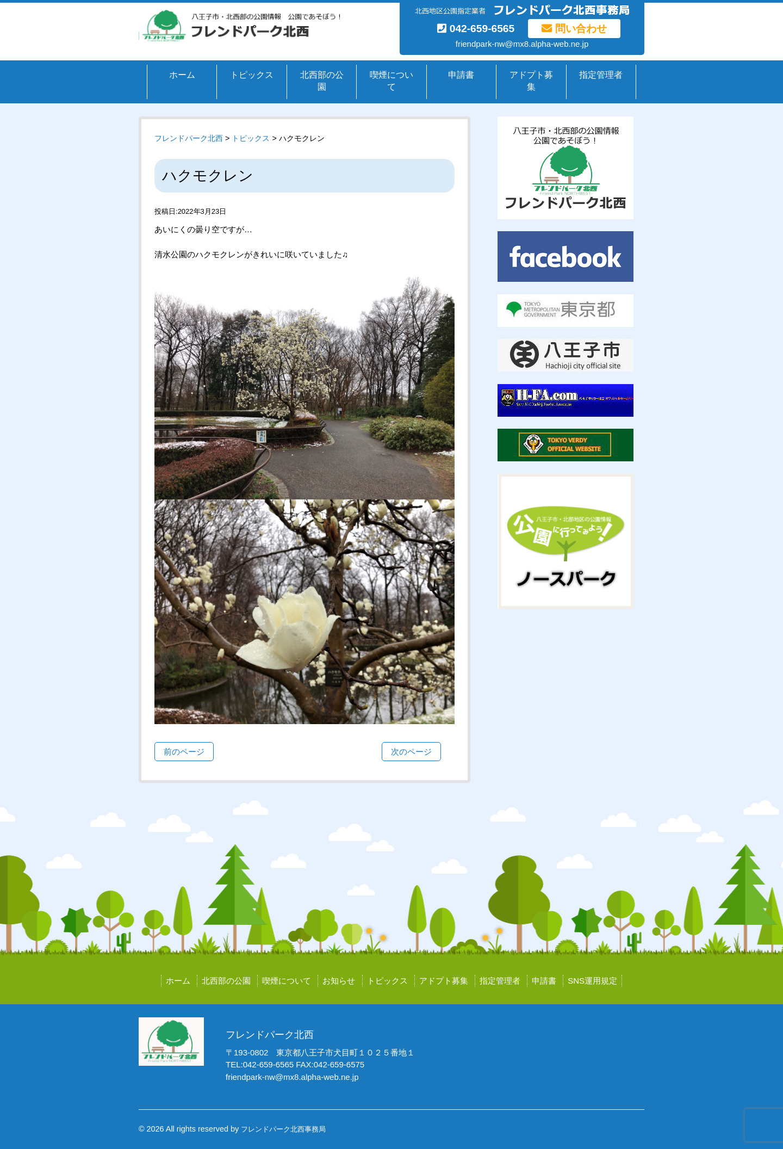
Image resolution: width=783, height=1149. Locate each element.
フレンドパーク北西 (188, 138)
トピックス (252, 74)
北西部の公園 (322, 81)
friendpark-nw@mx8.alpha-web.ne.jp (522, 43)
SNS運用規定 (592, 980)
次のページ (411, 751)
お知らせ (338, 980)
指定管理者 (601, 74)
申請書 (461, 74)
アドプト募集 (531, 81)
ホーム (182, 74)
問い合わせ (574, 28)
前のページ (184, 751)
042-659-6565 (475, 28)
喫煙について (391, 81)
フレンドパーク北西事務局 (283, 1129)
